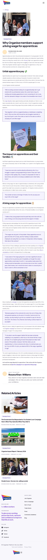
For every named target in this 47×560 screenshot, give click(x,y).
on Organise (40, 245)
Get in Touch (27, 505)
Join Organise (28, 498)
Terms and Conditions (17, 547)
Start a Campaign (29, 501)
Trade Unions (27, 508)
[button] (43, 2)
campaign (14, 302)
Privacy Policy (27, 547)
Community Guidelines (30, 514)
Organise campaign (9, 328)
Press (25, 511)
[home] (6, 3)
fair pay (26, 60)
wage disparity (8, 101)
